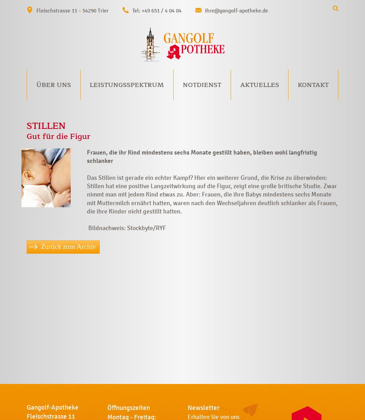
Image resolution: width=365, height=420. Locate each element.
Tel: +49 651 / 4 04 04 (156, 10)
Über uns (53, 85)
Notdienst (202, 85)
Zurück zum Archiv (68, 247)
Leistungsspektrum (127, 85)
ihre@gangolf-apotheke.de (236, 10)
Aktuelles (259, 85)
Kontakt (313, 85)
